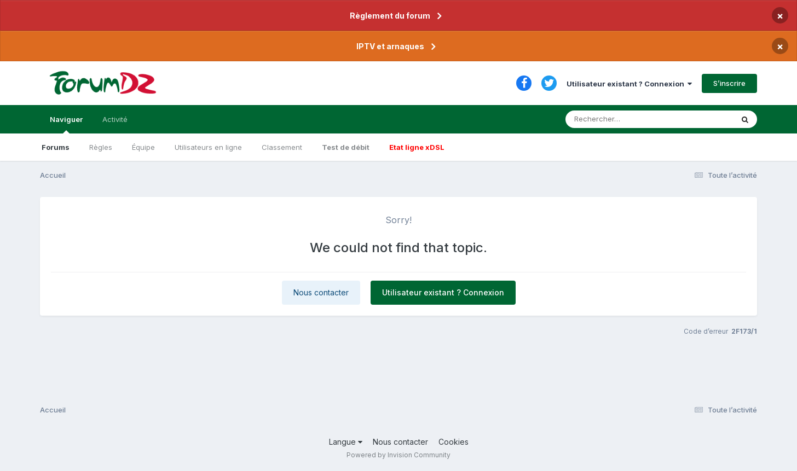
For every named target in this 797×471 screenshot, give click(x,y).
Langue (345, 441)
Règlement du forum (390, 15)
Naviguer (66, 124)
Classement (282, 147)
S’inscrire (729, 83)
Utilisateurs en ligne (208, 147)
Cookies (453, 441)
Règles (100, 147)
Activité (115, 119)
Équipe (143, 147)
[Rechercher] (617, 119)
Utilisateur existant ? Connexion (629, 83)
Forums (56, 147)
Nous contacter (321, 292)
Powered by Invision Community (398, 455)
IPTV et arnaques (390, 46)
